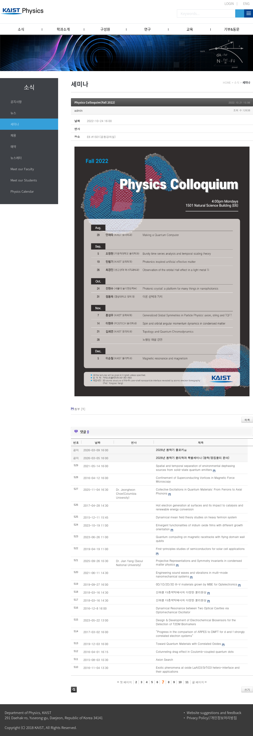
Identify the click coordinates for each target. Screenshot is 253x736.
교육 (189, 29)
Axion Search (164, 659)
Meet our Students (24, 180)
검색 (74, 690)
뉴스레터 (16, 157)
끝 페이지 (199, 682)
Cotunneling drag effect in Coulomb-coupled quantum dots (195, 651)
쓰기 (247, 690)
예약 (13, 146)
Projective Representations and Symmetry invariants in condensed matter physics (199, 562)
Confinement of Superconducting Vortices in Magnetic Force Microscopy (195, 479)
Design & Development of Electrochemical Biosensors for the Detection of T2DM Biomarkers (196, 622)
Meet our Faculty (22, 169)
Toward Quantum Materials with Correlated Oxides (188, 644)
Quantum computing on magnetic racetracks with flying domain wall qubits (200, 539)
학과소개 (63, 29)
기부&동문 (231, 29)
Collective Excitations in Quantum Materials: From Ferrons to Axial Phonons (199, 491)
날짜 (97, 442)
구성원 (105, 29)
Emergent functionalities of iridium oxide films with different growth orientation (199, 527)
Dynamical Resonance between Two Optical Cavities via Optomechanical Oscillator (192, 610)
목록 (247, 420)
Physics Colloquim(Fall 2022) (94, 102)
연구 (147, 29)
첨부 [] (79, 409)
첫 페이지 (124, 682)
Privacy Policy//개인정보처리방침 (212, 717)
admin (78, 110)
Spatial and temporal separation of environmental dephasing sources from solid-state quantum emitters (195, 468)
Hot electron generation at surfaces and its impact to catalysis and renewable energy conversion (199, 507)
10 (180, 682)
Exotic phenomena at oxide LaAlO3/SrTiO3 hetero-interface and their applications (197, 669)
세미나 (15, 124)
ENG (246, 3)
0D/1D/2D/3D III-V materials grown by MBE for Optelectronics (196, 584)
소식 (21, 29)
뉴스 (13, 113)
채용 (13, 135)
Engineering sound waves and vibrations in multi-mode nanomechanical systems (192, 574)
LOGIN (229, 3)
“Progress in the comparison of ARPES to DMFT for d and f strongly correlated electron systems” (200, 634)
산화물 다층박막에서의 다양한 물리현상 (181, 592)
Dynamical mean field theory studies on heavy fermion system (196, 517)
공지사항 (16, 101)
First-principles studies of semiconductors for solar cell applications (200, 549)
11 (186, 682)
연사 (134, 442)
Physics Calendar (22, 191)
